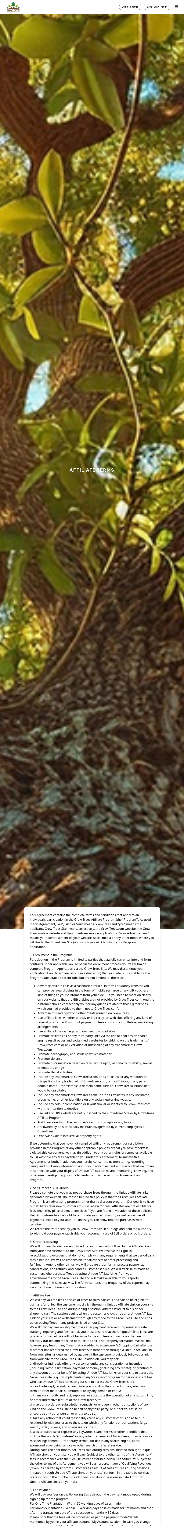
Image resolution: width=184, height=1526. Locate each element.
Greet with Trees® (157, 6)
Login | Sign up (130, 6)
